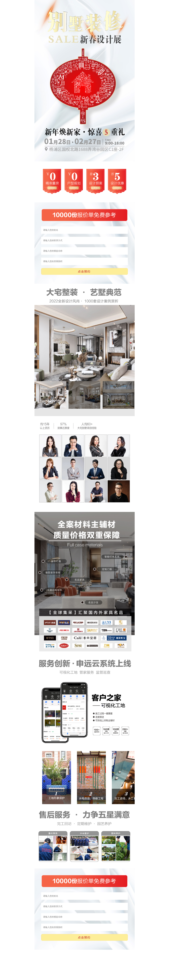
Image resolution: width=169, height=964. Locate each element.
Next (35, 350)
